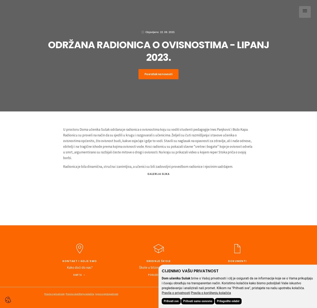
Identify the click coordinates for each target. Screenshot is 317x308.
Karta (77, 275)
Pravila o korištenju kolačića (211, 293)
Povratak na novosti (158, 74)
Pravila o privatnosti (176, 293)
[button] (304, 11)
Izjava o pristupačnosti (106, 293)
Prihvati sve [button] (171, 301)
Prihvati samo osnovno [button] (197, 301)
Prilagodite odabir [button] (228, 301)
